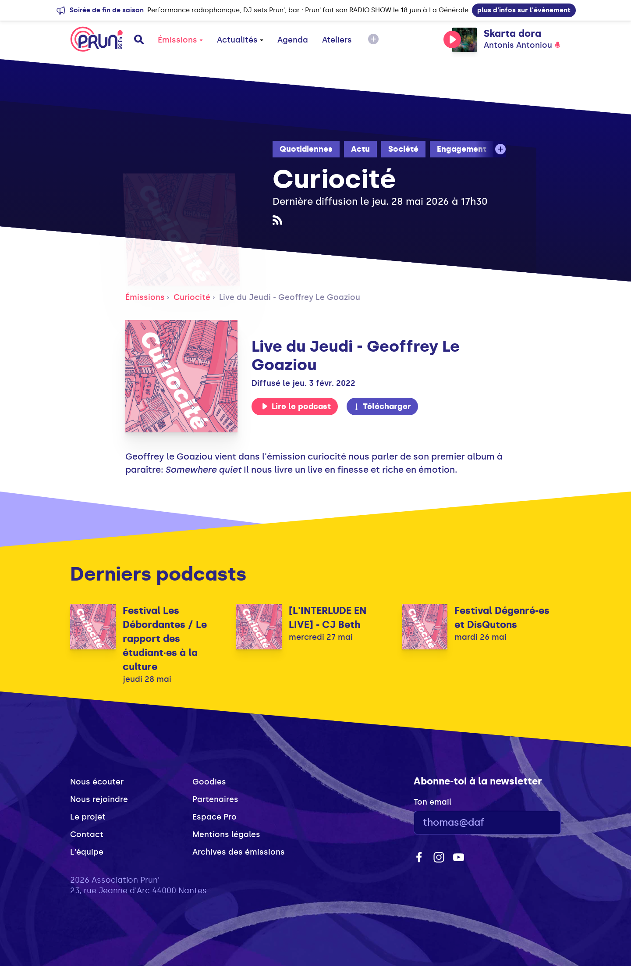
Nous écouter (97, 782)
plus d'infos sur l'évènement (524, 10)
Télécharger (382, 406)
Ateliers (337, 40)
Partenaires (215, 799)
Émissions (180, 40)
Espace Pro (214, 817)
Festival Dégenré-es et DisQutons (501, 618)
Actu (360, 149)
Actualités (240, 40)
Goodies (209, 782)
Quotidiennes (306, 149)
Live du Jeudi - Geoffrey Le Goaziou (289, 297)
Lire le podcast (296, 406)
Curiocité (192, 297)
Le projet (88, 817)
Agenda (292, 40)
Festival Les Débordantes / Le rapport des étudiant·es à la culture (165, 639)
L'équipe (86, 852)
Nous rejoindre (99, 799)
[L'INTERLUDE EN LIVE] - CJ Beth (327, 618)
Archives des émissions (238, 852)
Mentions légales (226, 834)
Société (403, 149)
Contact (86, 834)
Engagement (461, 149)
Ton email (432, 802)
